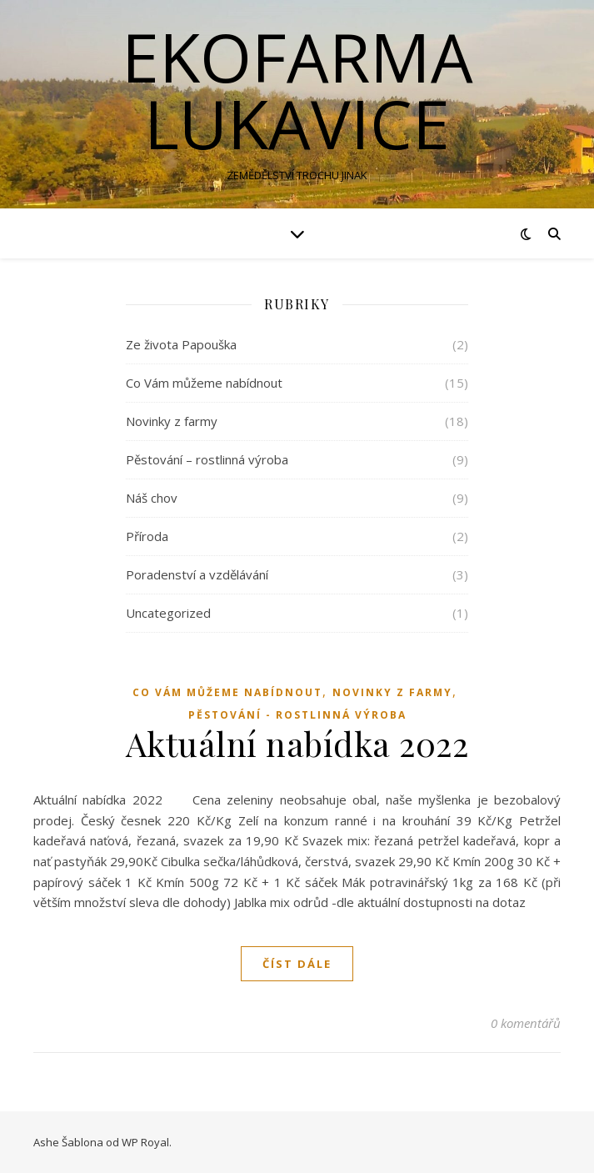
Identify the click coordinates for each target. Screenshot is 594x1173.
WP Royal (145, 1142)
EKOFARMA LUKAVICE (297, 90)
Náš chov (151, 497)
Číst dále (297, 963)
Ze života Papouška (181, 344)
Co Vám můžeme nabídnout (204, 382)
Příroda (147, 536)
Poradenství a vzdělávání (197, 574)
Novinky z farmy (171, 421)
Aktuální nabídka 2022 (297, 743)
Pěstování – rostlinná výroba (207, 459)
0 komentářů (526, 1023)
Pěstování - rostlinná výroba (297, 715)
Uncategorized (168, 612)
